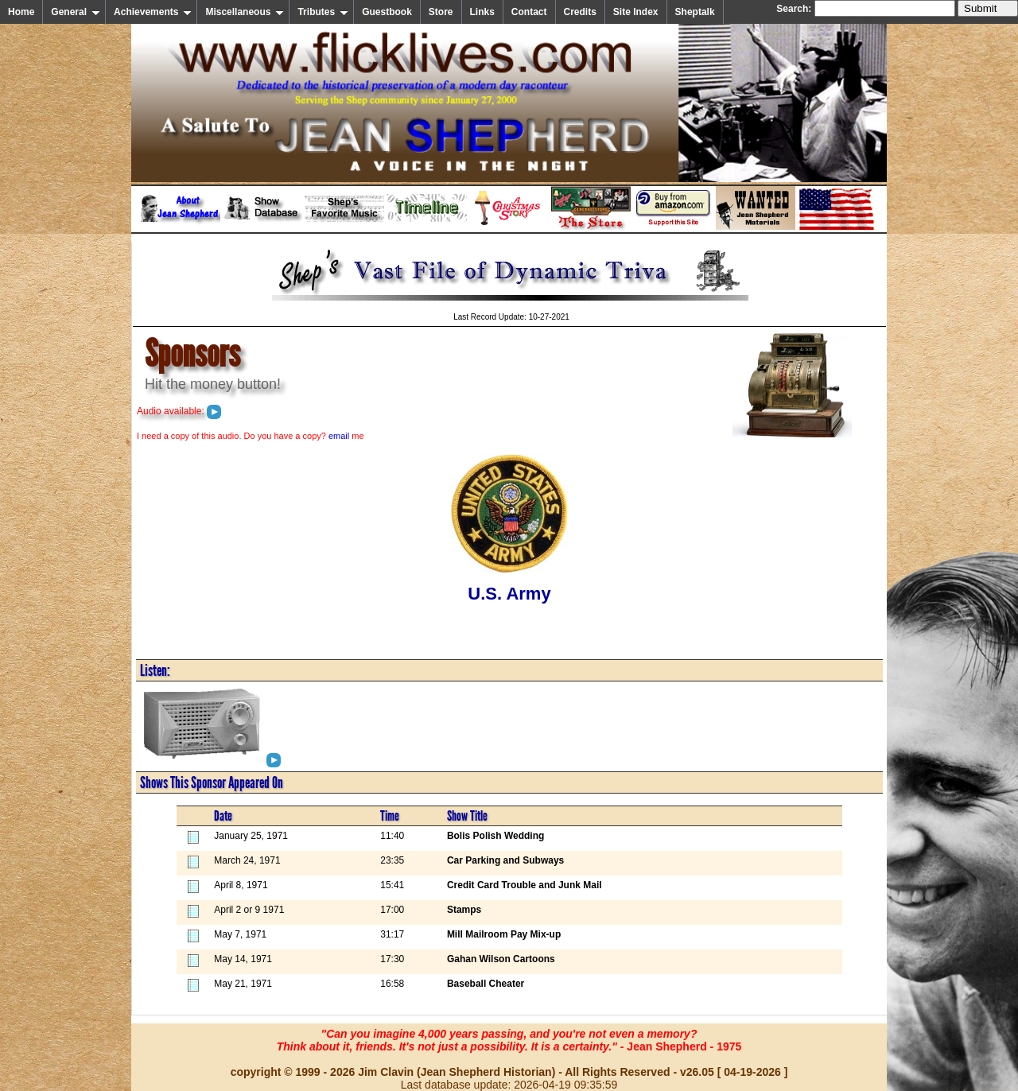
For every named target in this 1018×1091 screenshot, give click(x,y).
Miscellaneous (244, 11)
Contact (529, 11)
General (75, 11)
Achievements (153, 11)
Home (21, 11)
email (338, 436)
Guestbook (387, 11)
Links (482, 11)
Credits (580, 11)
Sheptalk (695, 11)
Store (441, 11)
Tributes (322, 11)
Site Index (636, 11)
